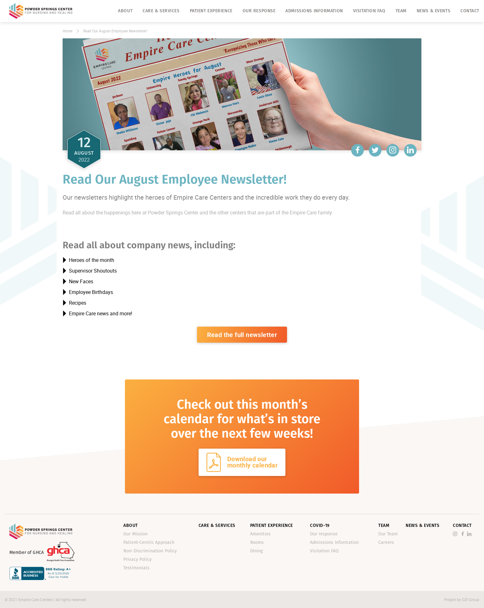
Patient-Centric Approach (148, 542)
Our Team (388, 534)
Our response (259, 11)
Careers (386, 542)
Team (401, 11)
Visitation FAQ (369, 11)
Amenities (260, 534)
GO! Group (470, 599)
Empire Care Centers (36, 599)
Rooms (257, 542)
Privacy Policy (137, 559)
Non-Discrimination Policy (150, 551)
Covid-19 (319, 525)
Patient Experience (211, 11)
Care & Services (161, 11)
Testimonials (136, 568)
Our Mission (135, 534)
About (125, 11)
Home (67, 30)
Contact (469, 11)
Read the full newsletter (242, 334)
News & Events (433, 11)
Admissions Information (314, 11)
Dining (256, 551)
